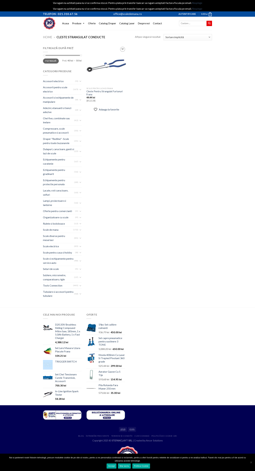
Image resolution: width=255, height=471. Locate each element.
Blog (81, 436)
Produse (78, 23)
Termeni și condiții (121, 436)
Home (47, 37)
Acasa (65, 23)
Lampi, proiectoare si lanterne (54, 202)
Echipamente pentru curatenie (54, 161)
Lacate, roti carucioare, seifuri (55, 192)
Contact (157, 23)
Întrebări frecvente (97, 436)
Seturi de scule (51, 268)
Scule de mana (50, 229)
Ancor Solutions (154, 440)
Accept (111, 466)
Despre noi (144, 23)
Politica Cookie (141, 466)
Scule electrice (51, 246)
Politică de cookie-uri (164, 436)
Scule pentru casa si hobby (57, 252)
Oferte (92, 23)
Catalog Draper (107, 23)
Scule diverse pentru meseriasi (54, 238)
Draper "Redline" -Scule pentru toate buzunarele (56, 141)
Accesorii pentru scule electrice (55, 89)
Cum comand (141, 436)
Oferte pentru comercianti (57, 211)
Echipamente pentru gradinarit (54, 172)
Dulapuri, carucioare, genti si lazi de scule (58, 151)
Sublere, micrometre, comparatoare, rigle (54, 277)
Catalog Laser (127, 23)
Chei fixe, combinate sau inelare (56, 120)
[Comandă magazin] (188, 37)
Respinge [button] (197, 2)
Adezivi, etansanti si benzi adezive (57, 110)
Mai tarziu (124, 466)
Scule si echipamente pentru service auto (58, 260)
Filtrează (50, 61)
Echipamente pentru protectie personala (54, 182)
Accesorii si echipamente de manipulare (58, 99)
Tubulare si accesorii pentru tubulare (58, 293)
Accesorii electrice (53, 81)
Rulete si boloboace (54, 223)
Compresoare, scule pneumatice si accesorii (56, 130)
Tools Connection (52, 285)
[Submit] (209, 23)
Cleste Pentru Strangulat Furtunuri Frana (104, 93)
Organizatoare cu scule (55, 217)
